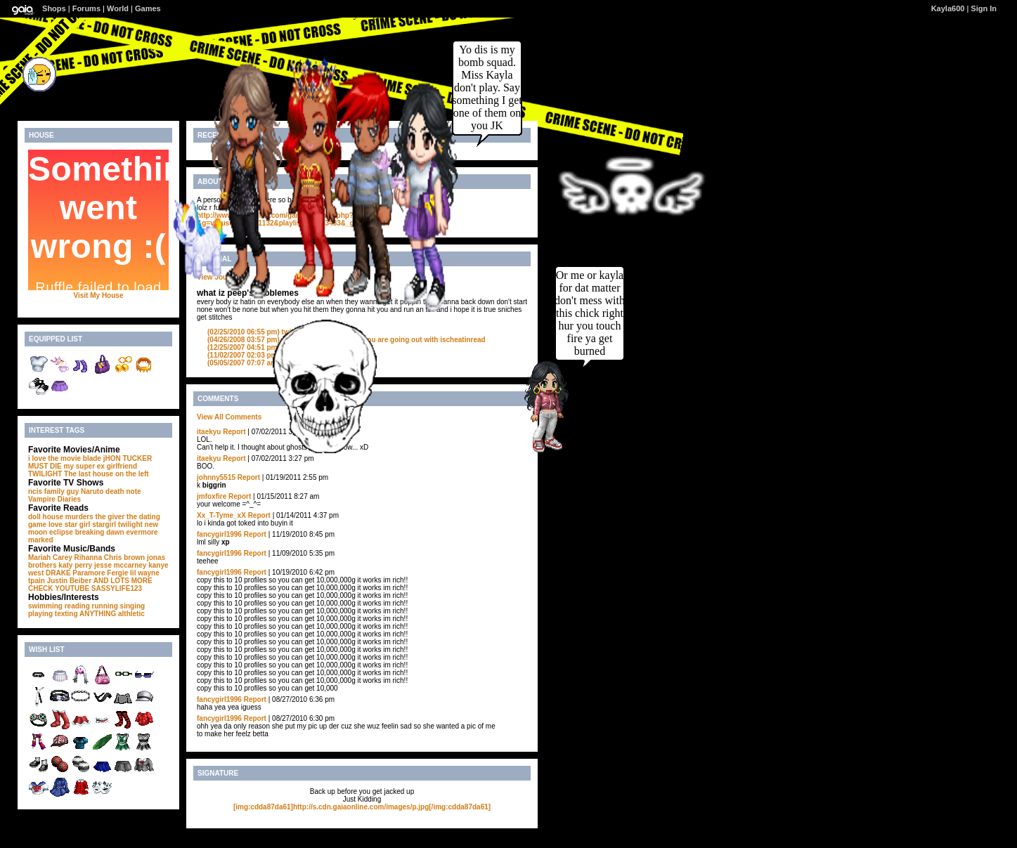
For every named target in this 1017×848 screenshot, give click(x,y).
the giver (110, 517)
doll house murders (60, 517)
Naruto (92, 491)
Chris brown (124, 557)
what (252, 347)
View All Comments (229, 417)
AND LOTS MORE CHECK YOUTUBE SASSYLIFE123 (90, 584)
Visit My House (99, 295)
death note (123, 491)
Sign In (984, 8)
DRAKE (58, 573)
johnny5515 (216, 477)
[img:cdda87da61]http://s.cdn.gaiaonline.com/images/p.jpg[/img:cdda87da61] (362, 807)
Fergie (117, 573)
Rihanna (88, 557)
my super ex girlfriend (100, 466)
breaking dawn (99, 532)
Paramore (88, 573)
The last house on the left (106, 474)
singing (132, 606)
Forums (86, 8)
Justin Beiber (69, 581)
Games (148, 8)
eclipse (61, 532)
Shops (54, 8)
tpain (36, 581)
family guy (61, 491)
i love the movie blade (64, 458)
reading (77, 606)
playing (40, 614)
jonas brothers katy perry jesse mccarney (96, 561)
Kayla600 (948, 8)
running (105, 606)
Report (234, 432)
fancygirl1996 (219, 534)
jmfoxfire (211, 496)
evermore (142, 532)
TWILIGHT (45, 474)
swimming (45, 606)
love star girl (69, 524)
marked (40, 540)
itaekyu (209, 432)
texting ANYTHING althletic (100, 614)
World (118, 8)
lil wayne (145, 573)
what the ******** (270, 355)
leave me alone (269, 363)
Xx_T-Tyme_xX (221, 515)
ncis (35, 491)
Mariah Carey (50, 557)
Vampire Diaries (54, 499)
